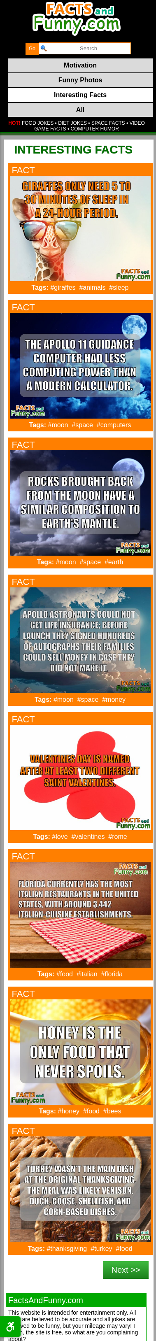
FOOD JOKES (38, 123)
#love (60, 836)
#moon (58, 424)
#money (114, 699)
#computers (114, 424)
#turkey (101, 1248)
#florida (112, 974)
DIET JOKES (72, 123)
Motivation (80, 65)
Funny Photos (80, 80)
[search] (85, 48)
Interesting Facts (80, 94)
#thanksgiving (67, 1248)
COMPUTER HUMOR (95, 129)
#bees (112, 1111)
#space (82, 424)
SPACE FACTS (108, 123)
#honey (69, 1111)
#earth (114, 562)
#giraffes (62, 287)
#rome (117, 836)
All (80, 109)
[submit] (32, 49)
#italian (87, 974)
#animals (92, 287)
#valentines (88, 836)
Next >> (125, 1269)
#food (64, 974)
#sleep (118, 287)
